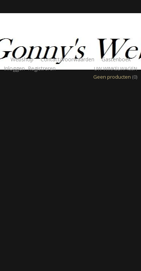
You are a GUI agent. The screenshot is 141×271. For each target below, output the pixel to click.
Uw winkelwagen (115, 68)
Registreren (42, 68)
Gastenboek (116, 59)
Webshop (22, 59)
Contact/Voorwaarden (67, 59)
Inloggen (14, 68)
